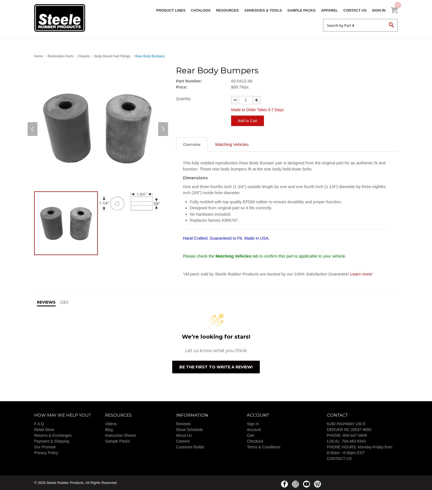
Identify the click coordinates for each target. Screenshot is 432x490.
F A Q (39, 423)
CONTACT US (339, 458)
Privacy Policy (46, 452)
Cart (250, 435)
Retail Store (44, 429)
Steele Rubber (61, 18)
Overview (192, 144)
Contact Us (354, 10)
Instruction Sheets (120, 435)
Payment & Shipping (51, 441)
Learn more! (361, 273)
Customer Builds (190, 447)
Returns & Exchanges (52, 435)
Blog (109, 429)
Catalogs (200, 10)
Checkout (255, 441)
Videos (111, 423)
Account (254, 429)
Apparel (329, 10)
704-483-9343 (354, 441)
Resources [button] (227, 10)
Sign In (378, 10)
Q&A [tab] (64, 301)
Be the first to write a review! (216, 366)
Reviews (183, 423)
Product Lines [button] (170, 10)
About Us (184, 435)
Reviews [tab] (46, 301)
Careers (183, 441)
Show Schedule (189, 429)
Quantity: (183, 99)
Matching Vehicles (232, 144)
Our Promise (45, 447)
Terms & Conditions (263, 447)
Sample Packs (301, 10)
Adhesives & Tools (263, 10)
